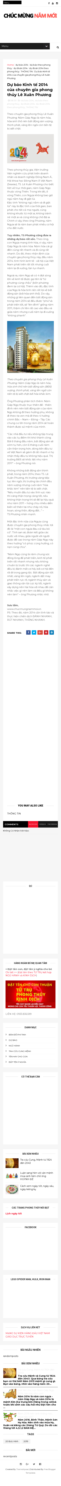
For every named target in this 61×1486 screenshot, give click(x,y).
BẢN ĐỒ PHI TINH (17, 1043)
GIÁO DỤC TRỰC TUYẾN (20, 1345)
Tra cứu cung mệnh (20, 1060)
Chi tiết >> (11, 981)
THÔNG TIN (27, 72)
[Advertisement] (30, 730)
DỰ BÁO (13, 1049)
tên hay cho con (18, 1065)
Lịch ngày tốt (14, 1222)
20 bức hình (12, 1450)
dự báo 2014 (22, 66)
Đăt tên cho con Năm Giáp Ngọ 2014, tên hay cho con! (36, 1401)
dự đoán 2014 (21, 69)
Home (10, 66)
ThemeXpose (22, 1478)
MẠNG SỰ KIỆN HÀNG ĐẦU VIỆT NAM (28, 1342)
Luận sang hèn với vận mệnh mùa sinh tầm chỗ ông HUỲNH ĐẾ (36, 1185)
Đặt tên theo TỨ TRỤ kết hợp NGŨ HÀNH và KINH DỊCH (29, 983)
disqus (42, 833)
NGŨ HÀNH (14, 1054)
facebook (52, 833)
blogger (32, 833)
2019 (26, 1450)
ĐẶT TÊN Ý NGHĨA (17, 1071)
